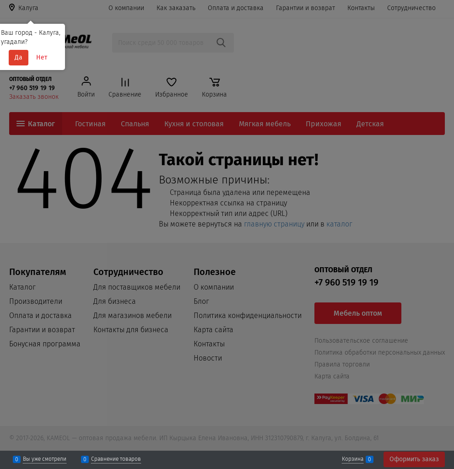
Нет (41, 57)
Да (18, 57)
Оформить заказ (414, 459)
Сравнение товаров (116, 459)
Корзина (352, 459)
